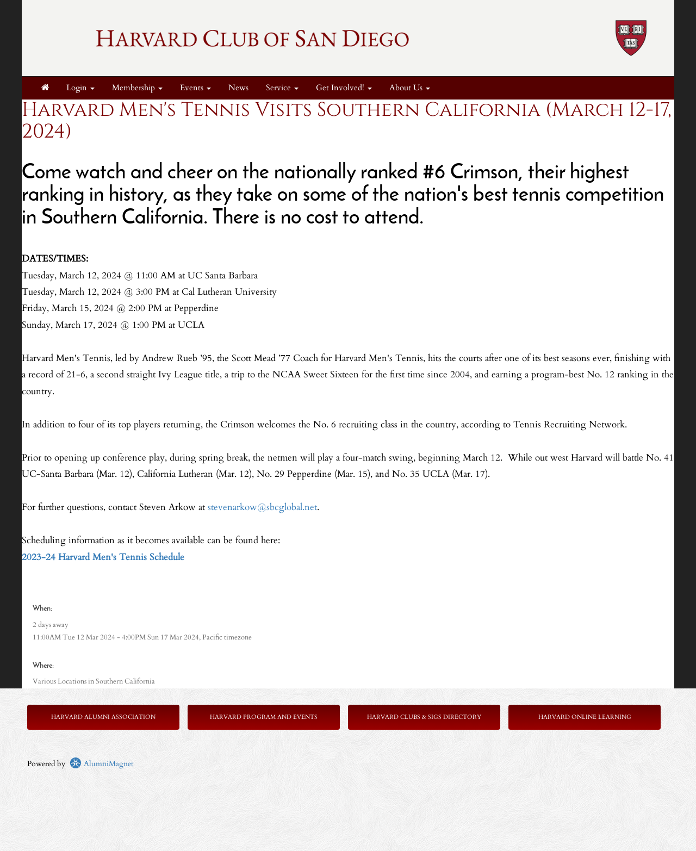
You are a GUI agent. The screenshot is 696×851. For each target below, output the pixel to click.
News (238, 88)
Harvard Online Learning (584, 717)
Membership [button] (137, 88)
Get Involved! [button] (344, 88)
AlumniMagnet (101, 764)
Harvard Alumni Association (103, 717)
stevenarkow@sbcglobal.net (262, 507)
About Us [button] (409, 88)
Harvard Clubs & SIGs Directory (424, 717)
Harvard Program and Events (264, 717)
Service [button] (282, 88)
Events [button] (195, 88)
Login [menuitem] (80, 88)
